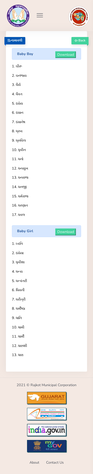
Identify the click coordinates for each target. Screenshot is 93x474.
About (34, 462)
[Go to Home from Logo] (12, 8)
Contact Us (55, 462)
